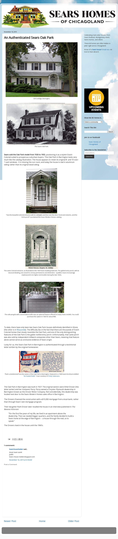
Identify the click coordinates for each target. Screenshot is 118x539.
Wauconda (21, 329)
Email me (105, 50)
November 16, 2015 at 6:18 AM (20, 460)
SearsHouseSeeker (16, 449)
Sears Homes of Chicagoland (95, 143)
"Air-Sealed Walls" (29, 376)
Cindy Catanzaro (54, 376)
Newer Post (10, 521)
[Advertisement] (98, 70)
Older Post (73, 521)
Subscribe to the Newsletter (95, 150)
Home (42, 521)
